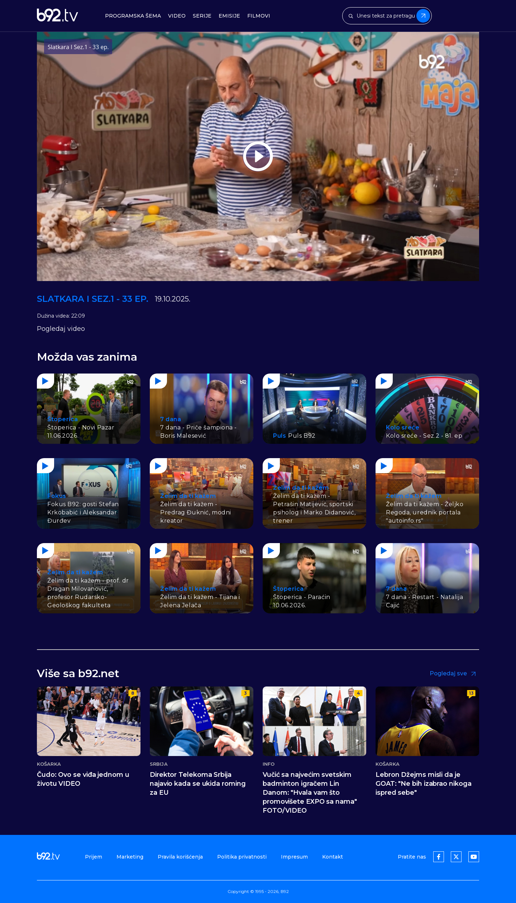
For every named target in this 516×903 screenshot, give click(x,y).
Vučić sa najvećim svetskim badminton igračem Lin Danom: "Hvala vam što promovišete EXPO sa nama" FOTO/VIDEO (310, 792)
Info (268, 764)
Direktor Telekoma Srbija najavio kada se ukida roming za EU (197, 784)
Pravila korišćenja (180, 857)
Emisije (229, 16)
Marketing (129, 857)
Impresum (294, 857)
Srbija (159, 764)
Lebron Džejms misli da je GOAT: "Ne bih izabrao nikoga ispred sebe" (423, 784)
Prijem (93, 857)
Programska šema (133, 16)
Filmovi (258, 16)
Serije (202, 16)
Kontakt (332, 857)
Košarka (49, 764)
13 (471, 693)
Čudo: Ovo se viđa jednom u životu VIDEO (83, 779)
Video (177, 16)
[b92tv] (57, 16)
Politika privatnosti (242, 857)
